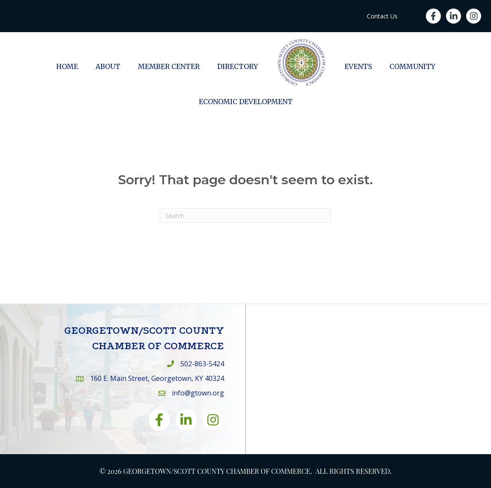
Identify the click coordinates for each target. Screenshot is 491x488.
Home (67, 66)
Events (358, 66)
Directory (237, 66)
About (108, 66)
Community (412, 66)
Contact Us (382, 16)
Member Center (169, 66)
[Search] (245, 215)
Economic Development (246, 101)
